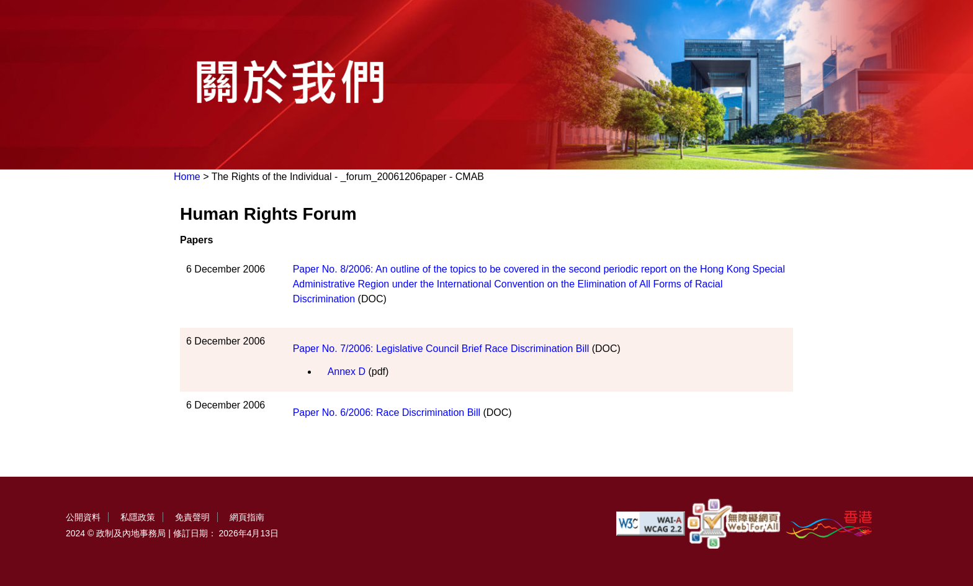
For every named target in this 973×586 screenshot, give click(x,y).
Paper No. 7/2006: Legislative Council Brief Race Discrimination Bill (441, 348)
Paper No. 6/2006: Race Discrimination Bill (386, 412)
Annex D (346, 371)
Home (187, 176)
